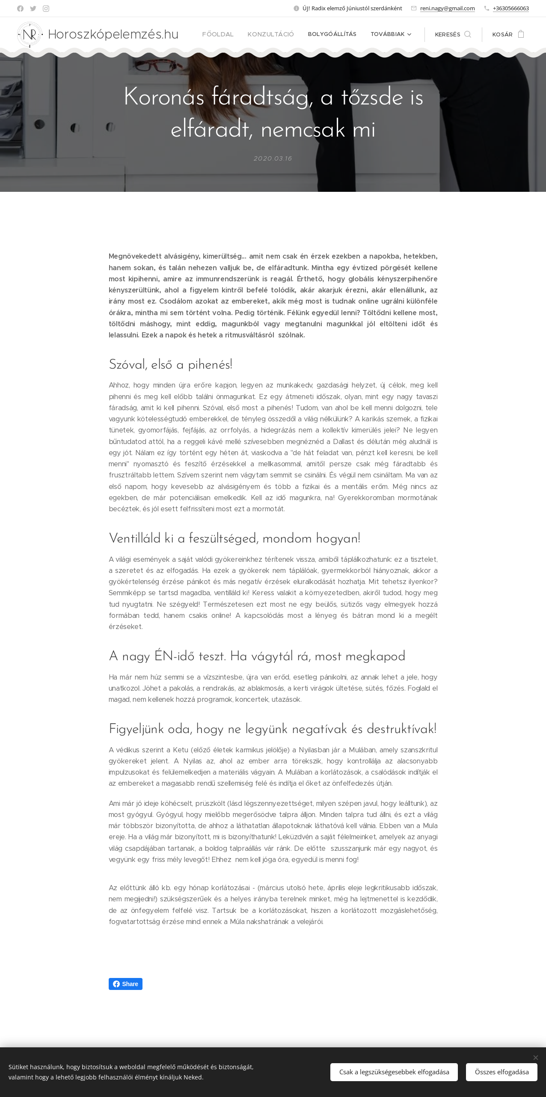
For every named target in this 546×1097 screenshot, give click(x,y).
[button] (453, 34)
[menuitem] (227, 34)
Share (125, 984)
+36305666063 (511, 8)
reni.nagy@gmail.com (447, 8)
